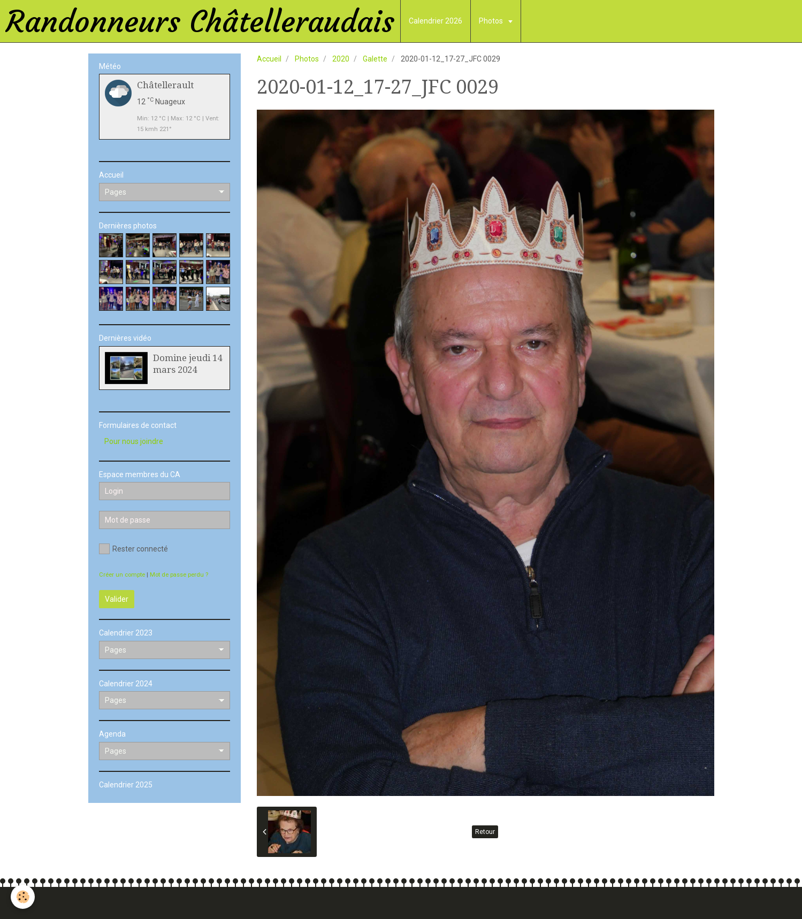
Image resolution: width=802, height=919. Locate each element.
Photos (492, 21)
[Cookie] (23, 897)
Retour (485, 832)
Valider (116, 599)
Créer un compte (122, 574)
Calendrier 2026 (435, 21)
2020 (340, 59)
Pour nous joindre (133, 441)
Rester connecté (133, 548)
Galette (375, 59)
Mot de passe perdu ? (179, 574)
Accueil (269, 59)
